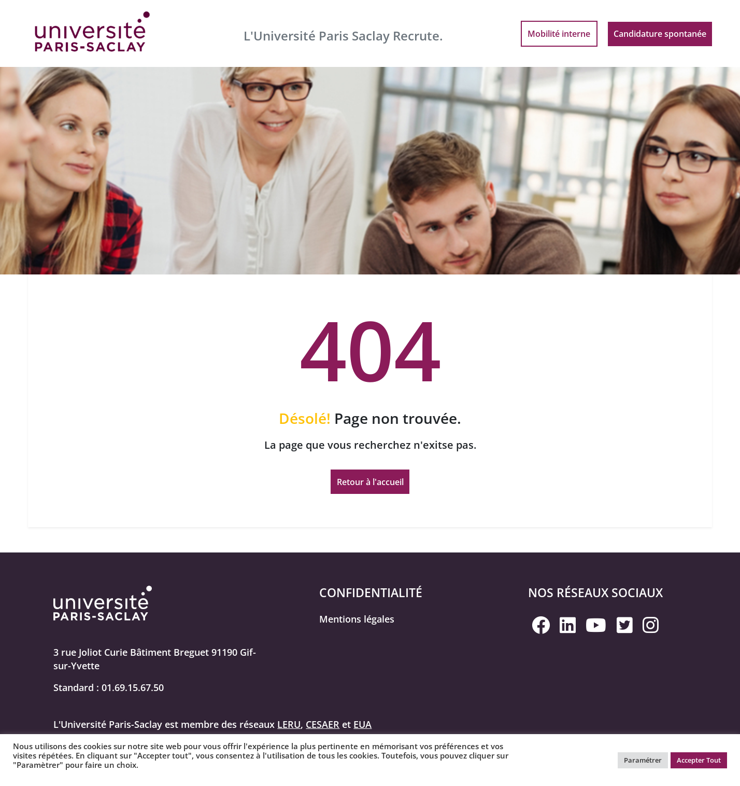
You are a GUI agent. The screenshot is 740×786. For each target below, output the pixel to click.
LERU (289, 724)
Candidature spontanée (660, 33)
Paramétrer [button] (643, 760)
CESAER (322, 724)
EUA (362, 724)
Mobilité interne (559, 33)
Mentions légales (356, 619)
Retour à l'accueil (370, 482)
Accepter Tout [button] (699, 760)
